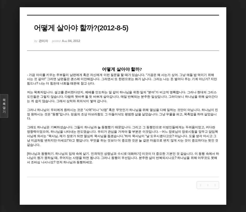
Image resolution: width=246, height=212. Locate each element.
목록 (4, 106)
